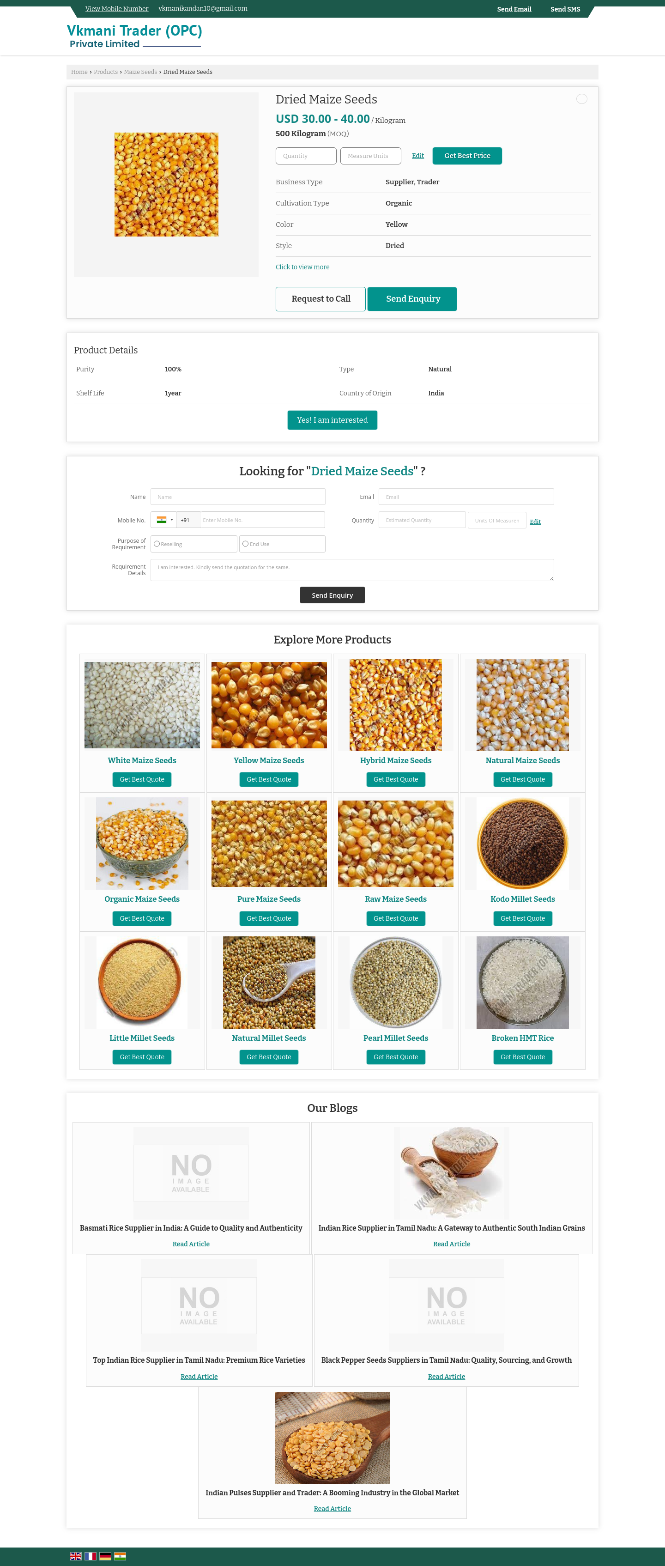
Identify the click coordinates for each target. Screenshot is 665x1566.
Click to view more (303, 267)
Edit (418, 156)
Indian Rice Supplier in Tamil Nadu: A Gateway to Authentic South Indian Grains (452, 1228)
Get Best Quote (142, 779)
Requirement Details (128, 570)
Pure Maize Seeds (269, 899)
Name (138, 497)
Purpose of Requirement (128, 544)
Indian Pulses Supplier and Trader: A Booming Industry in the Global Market (332, 1493)
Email (367, 497)
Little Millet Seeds (142, 1038)
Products (106, 71)
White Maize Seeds (142, 760)
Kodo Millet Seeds (522, 899)
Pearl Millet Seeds (396, 1038)
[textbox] (370, 155)
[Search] (592, 38)
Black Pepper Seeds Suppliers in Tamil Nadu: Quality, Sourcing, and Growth (446, 1360)
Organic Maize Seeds (142, 899)
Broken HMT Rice (523, 1038)
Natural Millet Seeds (269, 1038)
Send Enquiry (413, 299)
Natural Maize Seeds (523, 760)
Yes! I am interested (332, 420)
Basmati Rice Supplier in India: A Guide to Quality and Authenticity (191, 1228)
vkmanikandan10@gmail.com (203, 8)
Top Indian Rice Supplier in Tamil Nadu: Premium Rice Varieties (199, 1360)
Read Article (191, 1244)
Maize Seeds (140, 71)
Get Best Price (467, 156)
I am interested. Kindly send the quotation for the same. (352, 570)
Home (79, 71)
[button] (117, 9)
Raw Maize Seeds (396, 899)
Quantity (363, 520)
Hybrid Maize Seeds (396, 760)
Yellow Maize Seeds (269, 760)
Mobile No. (132, 520)
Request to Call (321, 299)
